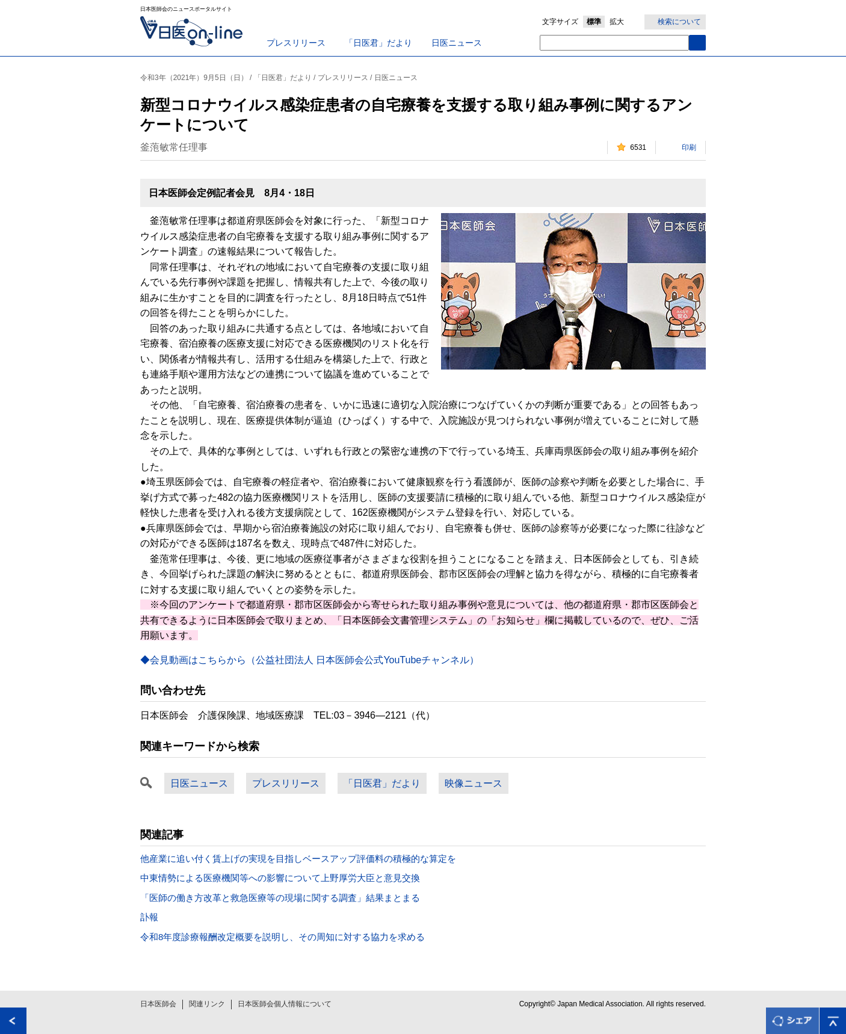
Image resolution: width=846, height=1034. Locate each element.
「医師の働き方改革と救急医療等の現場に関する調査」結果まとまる (280, 898)
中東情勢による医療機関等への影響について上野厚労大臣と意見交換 (280, 878)
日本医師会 (158, 1004)
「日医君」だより (378, 43)
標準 (594, 21)
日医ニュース (456, 43)
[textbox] (614, 43)
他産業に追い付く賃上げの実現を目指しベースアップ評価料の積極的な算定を (298, 858)
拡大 (617, 21)
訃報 (149, 917)
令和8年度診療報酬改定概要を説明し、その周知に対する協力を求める (282, 937)
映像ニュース (473, 783)
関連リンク (207, 1004)
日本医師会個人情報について (285, 1004)
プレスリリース (296, 43)
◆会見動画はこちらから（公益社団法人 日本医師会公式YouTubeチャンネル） (309, 660)
